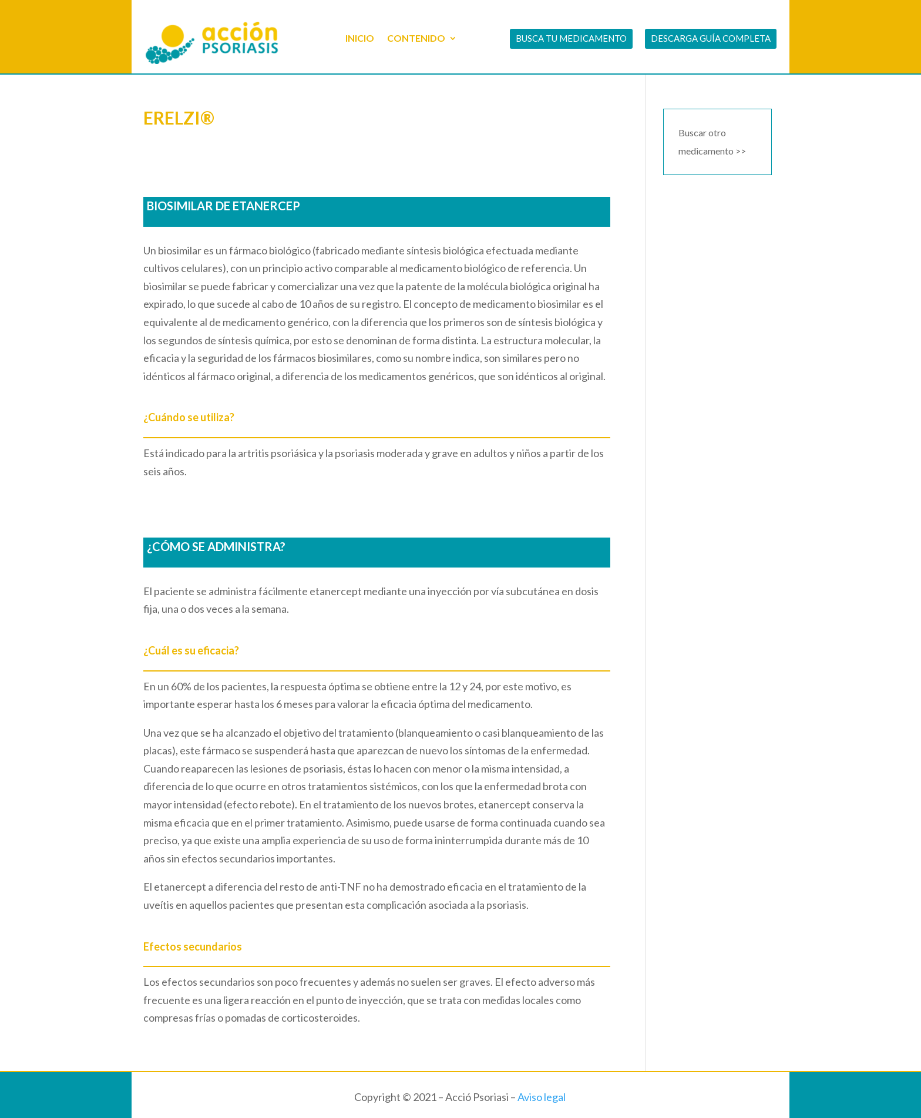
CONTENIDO (416, 37)
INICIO (359, 37)
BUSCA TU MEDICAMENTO (571, 38)
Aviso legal (541, 1096)
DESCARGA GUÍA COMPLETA (711, 38)
